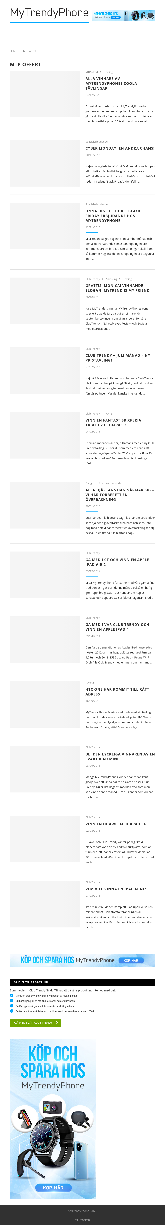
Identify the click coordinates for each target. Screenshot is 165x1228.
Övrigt (110, 416)
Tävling (109, 72)
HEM (13, 51)
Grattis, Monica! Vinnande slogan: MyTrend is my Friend (118, 290)
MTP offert (92, 72)
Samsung (112, 281)
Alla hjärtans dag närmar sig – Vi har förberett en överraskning (120, 497)
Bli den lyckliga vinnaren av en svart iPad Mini (117, 759)
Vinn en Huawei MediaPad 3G (116, 826)
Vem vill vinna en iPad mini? (116, 891)
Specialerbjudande (97, 141)
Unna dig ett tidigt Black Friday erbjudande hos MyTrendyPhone (113, 218)
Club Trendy (93, 281)
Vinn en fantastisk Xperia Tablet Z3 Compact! (114, 425)
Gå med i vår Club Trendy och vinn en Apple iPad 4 (118, 629)
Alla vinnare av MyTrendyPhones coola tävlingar (112, 83)
